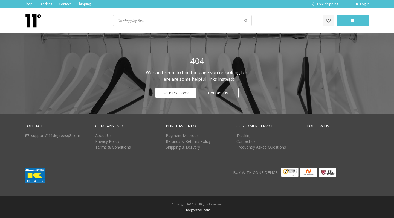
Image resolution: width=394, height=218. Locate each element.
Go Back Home (176, 92)
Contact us (246, 141)
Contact (65, 4)
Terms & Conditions (113, 147)
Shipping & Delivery (183, 147)
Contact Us (218, 92)
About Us (103, 135)
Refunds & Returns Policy (188, 141)
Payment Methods (182, 135)
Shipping (84, 4)
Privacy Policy (107, 141)
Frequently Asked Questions (261, 147)
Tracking (45, 4)
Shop (29, 4)
